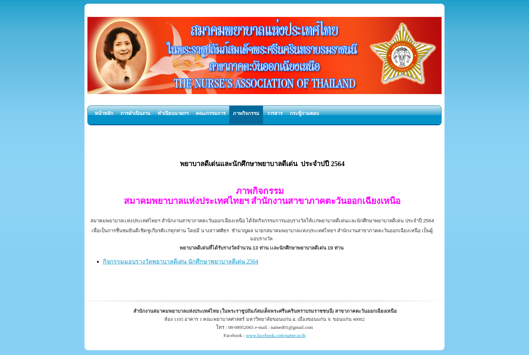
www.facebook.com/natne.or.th (275, 335)
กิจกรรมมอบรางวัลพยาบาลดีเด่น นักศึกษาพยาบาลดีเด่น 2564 (180, 261)
